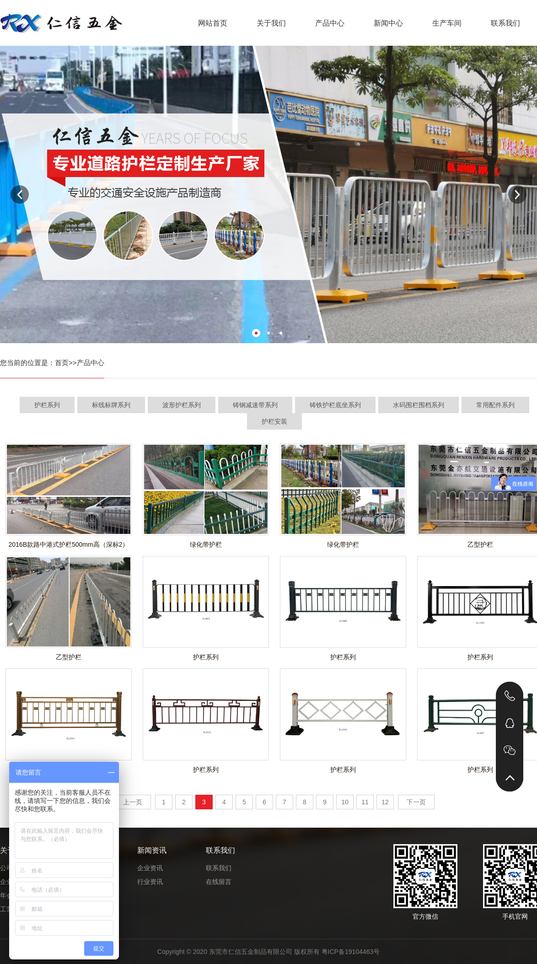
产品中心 (329, 23)
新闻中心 (388, 23)
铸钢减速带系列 (255, 405)
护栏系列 (47, 405)
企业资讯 (150, 868)
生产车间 (447, 23)
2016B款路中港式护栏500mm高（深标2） (69, 544)
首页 (62, 362)
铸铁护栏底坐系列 (335, 405)
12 (385, 802)
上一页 (132, 802)
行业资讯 (150, 881)
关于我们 (271, 23)
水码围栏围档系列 (418, 405)
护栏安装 (274, 421)
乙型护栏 (68, 657)
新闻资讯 (151, 850)
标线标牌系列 (111, 405)
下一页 (416, 802)
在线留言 (218, 881)
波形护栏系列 (181, 405)
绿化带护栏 (206, 544)
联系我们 (505, 23)
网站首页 (212, 23)
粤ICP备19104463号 (351, 951)
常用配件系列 (495, 405)
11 (365, 802)
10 (345, 802)
